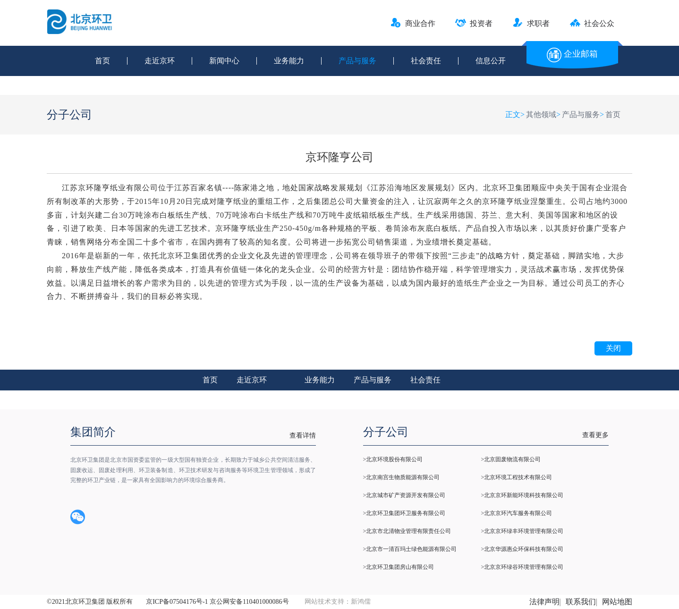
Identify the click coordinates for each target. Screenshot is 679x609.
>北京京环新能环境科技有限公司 (522, 495)
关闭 (613, 348)
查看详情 (302, 435)
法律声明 (544, 602)
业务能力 (289, 61)
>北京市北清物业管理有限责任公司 (407, 531)
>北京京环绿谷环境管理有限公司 (522, 567)
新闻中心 (224, 61)
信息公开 (490, 61)
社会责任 (426, 61)
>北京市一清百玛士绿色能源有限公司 (410, 549)
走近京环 (159, 61)
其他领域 (541, 114)
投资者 (473, 23)
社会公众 (591, 23)
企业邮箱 (572, 54)
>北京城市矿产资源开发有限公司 (404, 495)
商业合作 (412, 23)
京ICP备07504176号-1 (177, 601)
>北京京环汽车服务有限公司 (516, 513)
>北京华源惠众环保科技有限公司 (522, 549)
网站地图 (617, 602)
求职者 (531, 23)
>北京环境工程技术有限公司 (516, 477)
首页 (102, 61)
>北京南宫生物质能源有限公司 (401, 477)
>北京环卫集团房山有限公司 (398, 567)
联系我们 (581, 602)
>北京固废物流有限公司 (511, 459)
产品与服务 (357, 61)
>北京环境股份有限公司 (393, 459)
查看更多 (595, 435)
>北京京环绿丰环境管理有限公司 (522, 531)
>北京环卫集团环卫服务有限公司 (404, 513)
